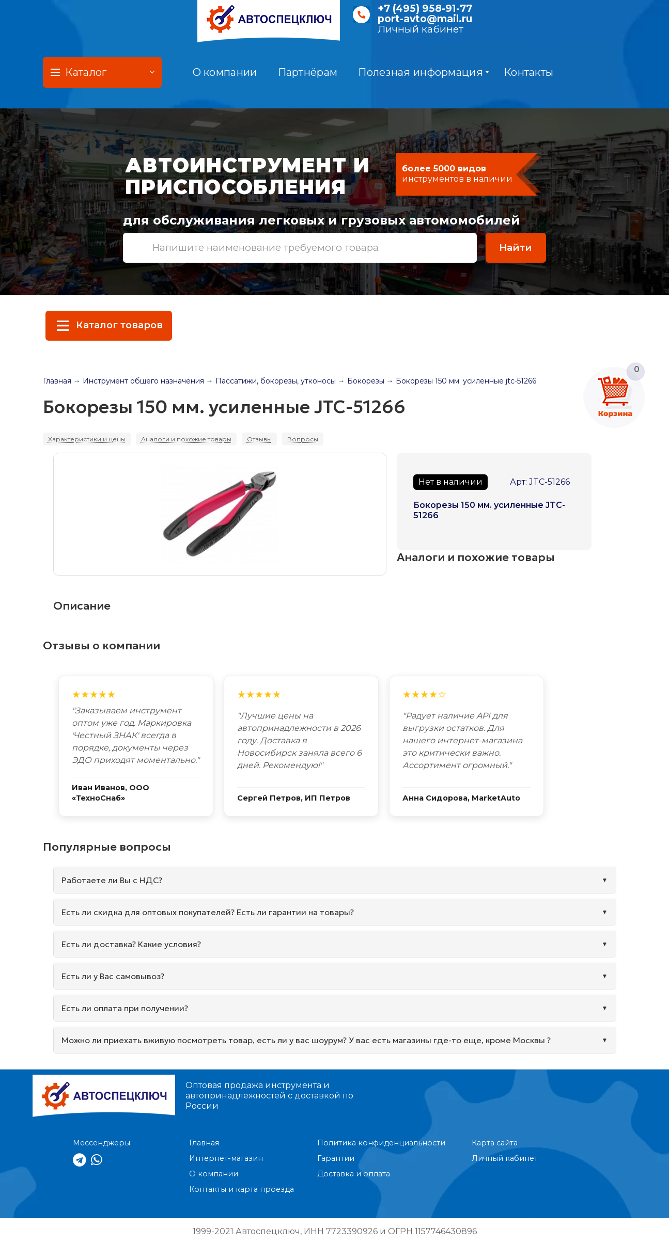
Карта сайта (495, 1142)
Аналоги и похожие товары (186, 439)
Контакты (528, 72)
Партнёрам (308, 72)
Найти (515, 247)
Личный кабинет (420, 29)
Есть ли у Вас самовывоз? (112, 976)
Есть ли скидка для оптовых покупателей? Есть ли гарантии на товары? (207, 912)
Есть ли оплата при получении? (124, 1008)
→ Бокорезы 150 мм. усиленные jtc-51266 (461, 381)
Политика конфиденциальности (381, 1142)
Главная (57, 381)
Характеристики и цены (87, 439)
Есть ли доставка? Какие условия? (131, 944)
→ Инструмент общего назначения (138, 381)
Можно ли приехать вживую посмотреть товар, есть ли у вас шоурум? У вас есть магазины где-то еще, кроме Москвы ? (306, 1040)
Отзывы (259, 439)
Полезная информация (423, 72)
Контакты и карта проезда (241, 1189)
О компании (225, 72)
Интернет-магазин (226, 1158)
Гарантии (335, 1158)
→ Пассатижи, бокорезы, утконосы (271, 381)
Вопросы (302, 439)
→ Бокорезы (361, 381)
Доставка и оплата (353, 1173)
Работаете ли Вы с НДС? (111, 880)
